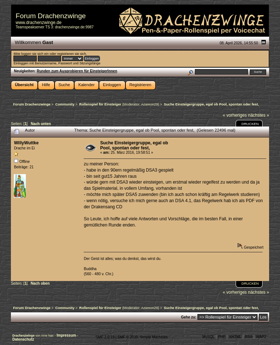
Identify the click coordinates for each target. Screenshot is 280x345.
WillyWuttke (26, 142)
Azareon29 (149, 104)
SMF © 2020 (127, 337)
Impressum (67, 335)
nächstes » (258, 115)
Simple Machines (154, 337)
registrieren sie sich (71, 54)
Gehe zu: (188, 317)
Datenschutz (23, 339)
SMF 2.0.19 (105, 337)
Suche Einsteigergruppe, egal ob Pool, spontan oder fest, (134, 145)
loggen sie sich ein (34, 54)
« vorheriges (235, 115)
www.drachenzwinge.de (38, 22)
